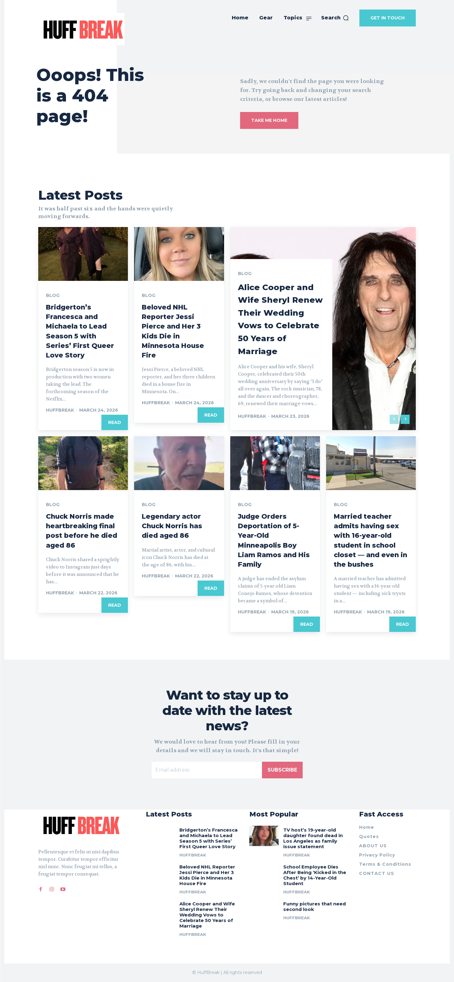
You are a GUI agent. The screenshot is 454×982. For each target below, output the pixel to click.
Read (114, 422)
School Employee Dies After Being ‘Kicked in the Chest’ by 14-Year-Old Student (314, 875)
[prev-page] (394, 419)
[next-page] (405, 419)
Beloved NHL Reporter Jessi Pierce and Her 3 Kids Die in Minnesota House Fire (207, 875)
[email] (207, 770)
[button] (335, 17)
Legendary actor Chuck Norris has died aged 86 (175, 526)
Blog (52, 295)
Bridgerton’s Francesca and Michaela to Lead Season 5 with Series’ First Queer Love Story (208, 838)
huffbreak (60, 410)
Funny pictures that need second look (314, 906)
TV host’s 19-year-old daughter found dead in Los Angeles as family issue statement (313, 838)
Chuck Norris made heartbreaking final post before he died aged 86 (78, 535)
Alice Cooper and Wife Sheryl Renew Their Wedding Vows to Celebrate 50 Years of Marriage (280, 312)
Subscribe (282, 770)
